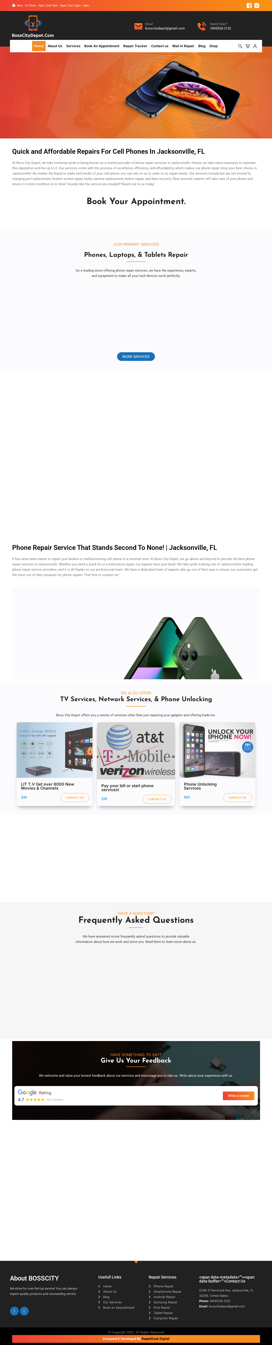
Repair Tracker (135, 46)
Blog (201, 46)
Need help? (218, 24)
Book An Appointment (101, 46)
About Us (55, 46)
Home (39, 46)
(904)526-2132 (220, 28)
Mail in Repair (183, 46)
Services (73, 46)
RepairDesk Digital (155, 1339)
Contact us (159, 46)
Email (149, 24)
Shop (213, 46)
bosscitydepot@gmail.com (165, 28)
